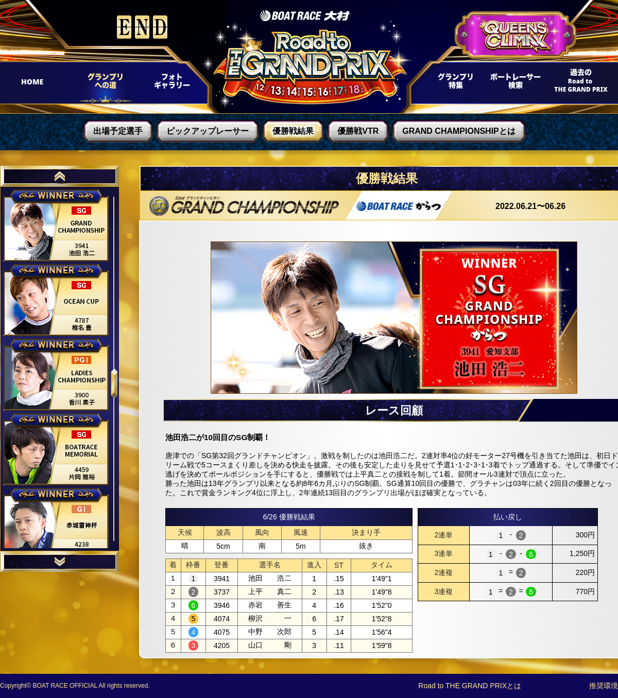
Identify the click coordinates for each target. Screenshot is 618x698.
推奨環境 (603, 686)
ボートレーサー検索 (514, 83)
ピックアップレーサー (207, 131)
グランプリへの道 (102, 83)
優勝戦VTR (358, 131)
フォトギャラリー (171, 83)
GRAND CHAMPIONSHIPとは (459, 131)
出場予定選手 (118, 131)
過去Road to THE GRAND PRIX (577, 83)
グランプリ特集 (454, 83)
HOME (36, 83)
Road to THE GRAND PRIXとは (469, 686)
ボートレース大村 (305, 15)
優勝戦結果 (293, 131)
